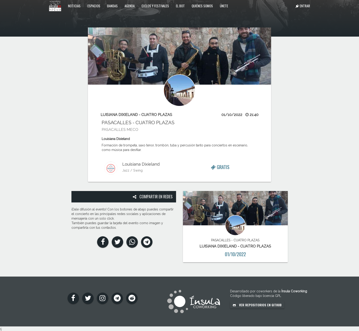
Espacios (93, 5)
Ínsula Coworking (294, 291)
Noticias (74, 5)
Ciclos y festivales (155, 5)
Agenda (130, 5)
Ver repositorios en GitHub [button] (257, 304)
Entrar (303, 5)
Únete (224, 5)
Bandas (112, 5)
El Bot (180, 5)
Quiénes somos (202, 5)
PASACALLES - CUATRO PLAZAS (138, 122)
